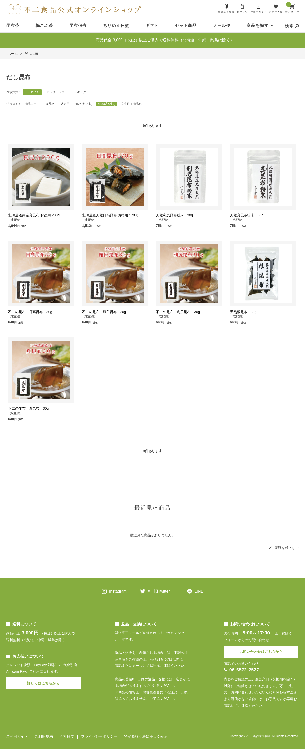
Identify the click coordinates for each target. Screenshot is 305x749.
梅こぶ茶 (44, 25)
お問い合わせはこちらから (261, 652)
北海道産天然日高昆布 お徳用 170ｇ (110, 215)
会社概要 (67, 736)
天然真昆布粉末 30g (246, 215)
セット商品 (186, 25)
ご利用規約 (44, 736)
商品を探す (258, 25)
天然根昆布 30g (243, 312)
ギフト (152, 25)
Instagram (118, 591)
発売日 (65, 104)
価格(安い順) (83, 104)
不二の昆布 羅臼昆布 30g (104, 312)
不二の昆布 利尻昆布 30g (178, 312)
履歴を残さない (286, 548)
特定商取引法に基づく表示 (146, 736)
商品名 (50, 104)
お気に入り (276, 12)
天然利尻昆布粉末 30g (174, 215)
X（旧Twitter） (161, 591)
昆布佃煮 (78, 25)
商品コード (32, 104)
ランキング (78, 92)
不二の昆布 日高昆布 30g (30, 312)
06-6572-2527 (244, 669)
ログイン (242, 12)
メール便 (221, 25)
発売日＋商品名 (131, 104)
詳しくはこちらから (43, 683)
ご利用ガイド (258, 12)
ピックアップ (55, 92)
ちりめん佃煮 (116, 25)
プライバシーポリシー (99, 736)
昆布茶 (12, 25)
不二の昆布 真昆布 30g (28, 408)
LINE (199, 591)
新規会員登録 (226, 12)
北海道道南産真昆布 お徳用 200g (34, 215)
